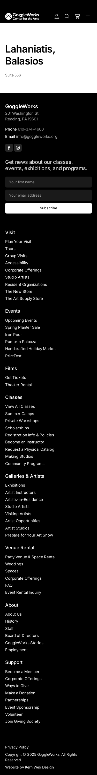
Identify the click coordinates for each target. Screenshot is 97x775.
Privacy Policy (17, 747)
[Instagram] (18, 148)
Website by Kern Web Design (29, 767)
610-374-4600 (30, 129)
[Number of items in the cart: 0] (77, 16)
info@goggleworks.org (36, 136)
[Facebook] (9, 148)
